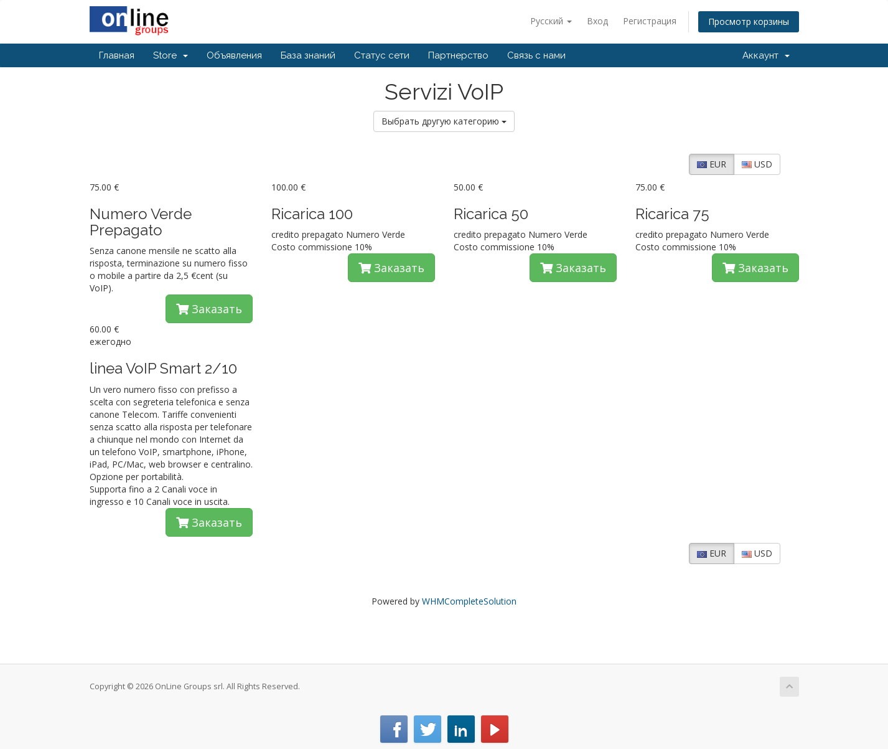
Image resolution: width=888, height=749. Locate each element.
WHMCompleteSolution (469, 601)
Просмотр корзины (748, 21)
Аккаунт (766, 55)
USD (757, 164)
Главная (116, 55)
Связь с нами (536, 55)
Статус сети (381, 55)
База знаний (308, 55)
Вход (597, 21)
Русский (551, 21)
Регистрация (649, 21)
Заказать (209, 308)
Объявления (234, 55)
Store (170, 55)
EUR (711, 164)
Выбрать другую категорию (444, 121)
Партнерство (458, 55)
